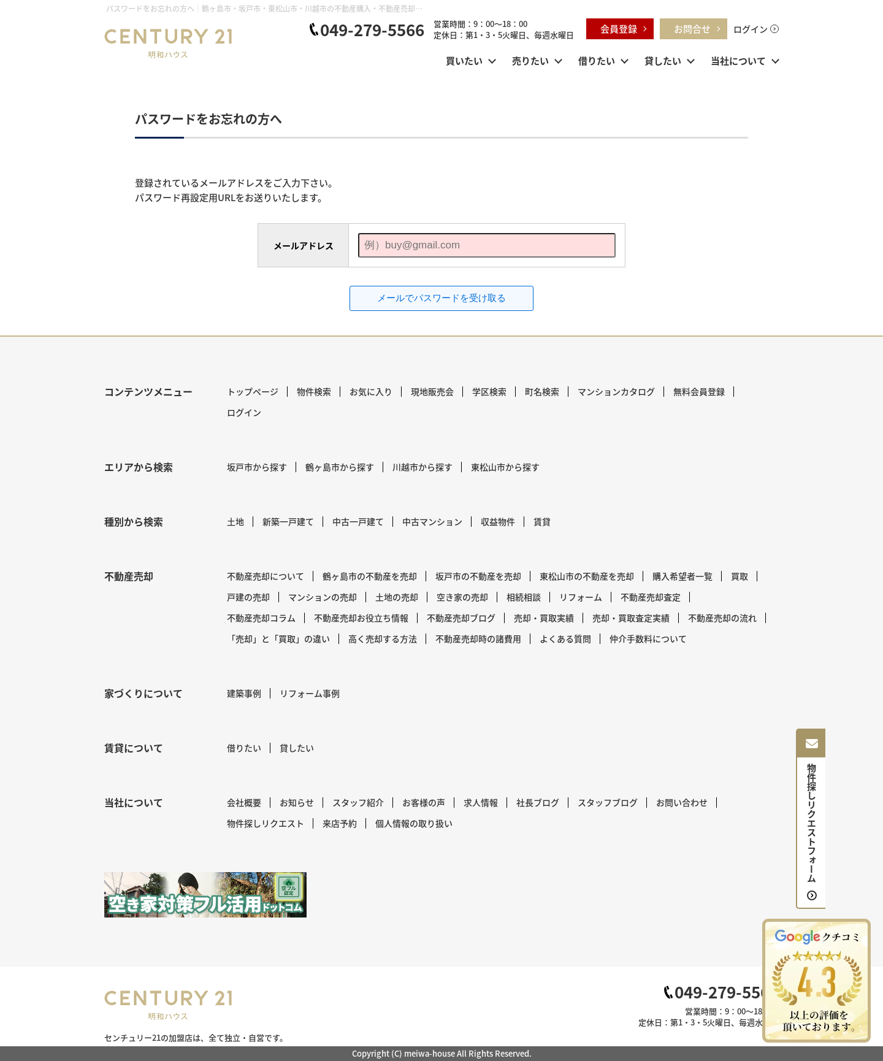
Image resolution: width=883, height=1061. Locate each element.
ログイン (750, 29)
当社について (738, 60)
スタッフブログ (608, 802)
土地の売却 (396, 597)
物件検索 (314, 391)
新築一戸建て (288, 521)
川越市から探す (422, 467)
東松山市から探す (505, 467)
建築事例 (244, 693)
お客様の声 (423, 802)
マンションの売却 (322, 597)
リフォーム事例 (310, 693)
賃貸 (542, 521)
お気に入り (371, 391)
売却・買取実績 (544, 617)
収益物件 (498, 521)
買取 (739, 576)
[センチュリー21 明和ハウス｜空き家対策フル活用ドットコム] (205, 894)
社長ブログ (537, 802)
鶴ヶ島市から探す (339, 467)
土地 (235, 521)
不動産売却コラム (261, 617)
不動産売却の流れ (722, 617)
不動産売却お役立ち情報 (361, 617)
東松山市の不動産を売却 (587, 576)
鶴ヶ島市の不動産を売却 (370, 576)
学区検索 (489, 391)
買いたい (464, 60)
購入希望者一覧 (682, 576)
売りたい (530, 60)
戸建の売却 (248, 597)
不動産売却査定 (651, 597)
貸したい (662, 60)
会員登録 (618, 28)
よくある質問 (565, 638)
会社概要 (244, 802)
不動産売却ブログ (461, 617)
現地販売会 (432, 391)
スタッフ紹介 (358, 802)
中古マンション (432, 521)
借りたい (596, 60)
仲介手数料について (648, 638)
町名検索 (542, 391)
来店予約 (340, 823)
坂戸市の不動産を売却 (478, 576)
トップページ (252, 391)
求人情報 (481, 802)
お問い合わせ (682, 802)
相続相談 (523, 597)
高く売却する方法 (382, 638)
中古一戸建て (358, 521)
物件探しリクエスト (265, 823)
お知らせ (297, 802)
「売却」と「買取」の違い (278, 638)
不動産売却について (265, 576)
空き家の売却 (462, 597)
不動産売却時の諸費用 (478, 638)
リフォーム (580, 597)
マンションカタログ (616, 391)
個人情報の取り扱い (414, 823)
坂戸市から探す (257, 467)
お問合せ (692, 28)
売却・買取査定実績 (631, 617)
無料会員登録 (699, 391)
